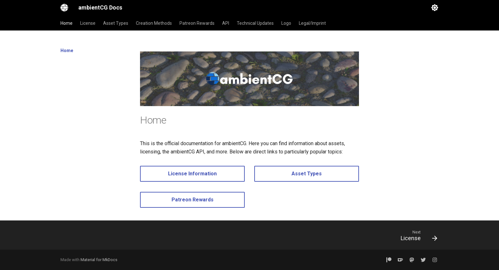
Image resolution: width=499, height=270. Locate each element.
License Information (192, 174)
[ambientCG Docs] (64, 7)
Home (66, 23)
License (87, 23)
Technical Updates (255, 23)
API (225, 23)
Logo (286, 23)
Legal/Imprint (312, 23)
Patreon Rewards (196, 23)
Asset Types (115, 23)
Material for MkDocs (99, 259)
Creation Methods (154, 23)
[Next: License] (416, 237)
